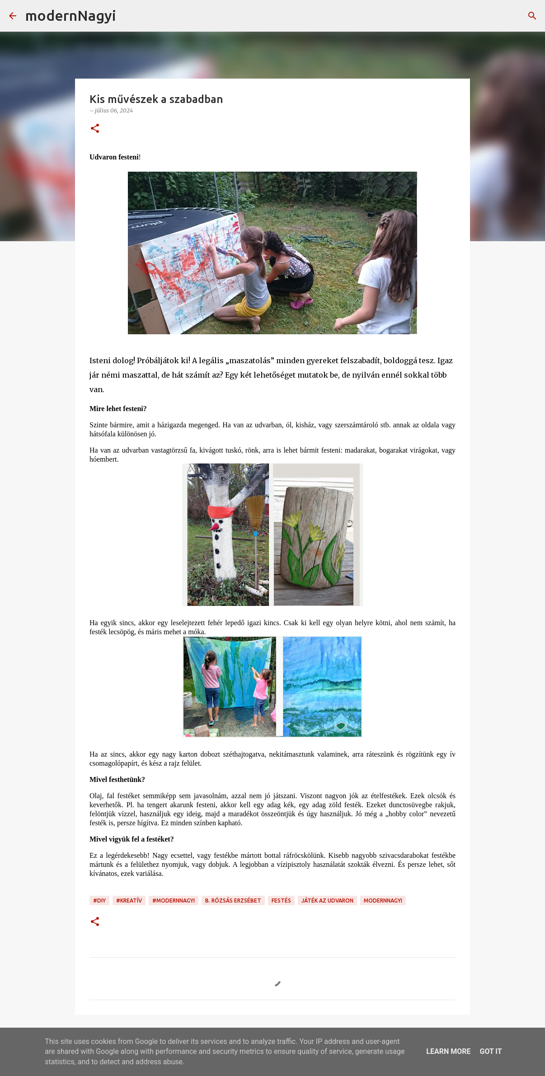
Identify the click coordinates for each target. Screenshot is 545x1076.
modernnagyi (383, 900)
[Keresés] (128, 16)
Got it (490, 1051)
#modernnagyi (173, 900)
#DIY (99, 900)
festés (281, 900)
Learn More (448, 1051)
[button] (94, 129)
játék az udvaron (327, 900)
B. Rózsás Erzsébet (233, 900)
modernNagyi (70, 15)
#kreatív (129, 900)
